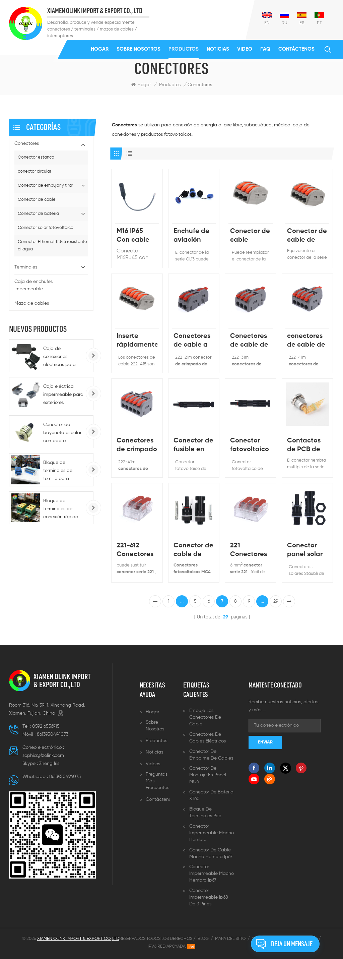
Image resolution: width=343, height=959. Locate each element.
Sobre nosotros (138, 49)
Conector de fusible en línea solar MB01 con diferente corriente (193, 445)
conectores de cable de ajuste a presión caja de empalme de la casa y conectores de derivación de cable (307, 341)
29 (275, 601)
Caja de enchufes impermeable (33, 285)
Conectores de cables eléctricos (207, 737)
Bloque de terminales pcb (205, 812)
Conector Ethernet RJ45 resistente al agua (52, 245)
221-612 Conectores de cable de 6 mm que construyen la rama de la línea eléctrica (136, 550)
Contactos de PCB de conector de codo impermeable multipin (307, 445)
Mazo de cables (31, 303)
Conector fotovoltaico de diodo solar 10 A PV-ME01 (249, 445)
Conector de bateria (38, 214)
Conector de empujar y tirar (45, 185)
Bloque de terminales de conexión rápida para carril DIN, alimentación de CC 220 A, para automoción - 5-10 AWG (63, 509)
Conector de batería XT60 (211, 795)
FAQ (265, 49)
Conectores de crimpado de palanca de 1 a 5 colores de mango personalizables (137, 445)
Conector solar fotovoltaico (45, 228)
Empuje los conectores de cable (205, 717)
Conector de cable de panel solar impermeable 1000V (194, 550)
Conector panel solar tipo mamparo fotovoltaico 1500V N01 (306, 550)
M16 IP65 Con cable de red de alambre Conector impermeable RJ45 (137, 236)
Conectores (26, 143)
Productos (183, 49)
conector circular (34, 171)
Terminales (25, 267)
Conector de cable (37, 199)
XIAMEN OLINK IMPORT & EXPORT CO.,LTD (61, 680)
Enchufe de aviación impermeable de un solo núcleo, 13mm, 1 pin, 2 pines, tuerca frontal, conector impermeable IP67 (194, 236)
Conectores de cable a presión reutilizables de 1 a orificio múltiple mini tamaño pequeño (194, 341)
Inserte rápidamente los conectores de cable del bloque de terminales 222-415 (137, 341)
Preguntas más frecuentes (157, 781)
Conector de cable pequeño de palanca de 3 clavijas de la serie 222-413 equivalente (250, 236)
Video (244, 49)
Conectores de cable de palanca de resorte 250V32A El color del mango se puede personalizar (249, 341)
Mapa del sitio (230, 939)
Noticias (218, 49)
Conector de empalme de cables (211, 755)
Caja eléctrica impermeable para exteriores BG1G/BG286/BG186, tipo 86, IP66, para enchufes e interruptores (65, 395)
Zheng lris (49, 763)
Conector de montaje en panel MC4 (207, 775)
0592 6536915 (46, 726)
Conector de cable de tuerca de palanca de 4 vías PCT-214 (307, 236)
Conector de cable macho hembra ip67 (210, 853)
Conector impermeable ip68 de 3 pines (208, 897)
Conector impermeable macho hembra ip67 (211, 873)
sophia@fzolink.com (43, 755)
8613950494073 (52, 734)
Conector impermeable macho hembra (211, 833)
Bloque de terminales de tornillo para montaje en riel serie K (59, 471)
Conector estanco (36, 157)
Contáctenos (296, 49)
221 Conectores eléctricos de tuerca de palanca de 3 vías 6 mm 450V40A (248, 550)
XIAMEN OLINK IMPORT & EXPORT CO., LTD (94, 11)
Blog (203, 939)
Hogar (100, 49)
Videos (153, 764)
